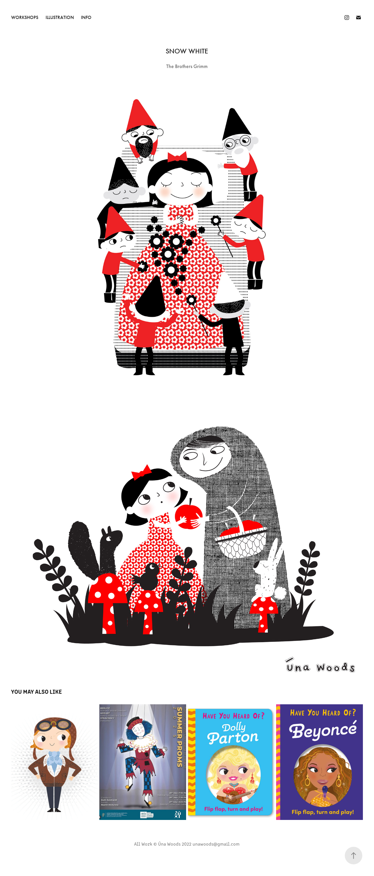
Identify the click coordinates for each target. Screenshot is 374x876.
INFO (86, 17)
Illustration (60, 17)
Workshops (24, 17)
